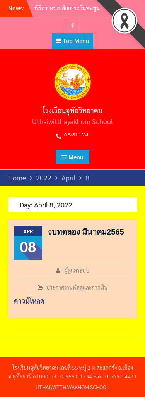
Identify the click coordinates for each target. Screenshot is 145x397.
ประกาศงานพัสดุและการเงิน (76, 287)
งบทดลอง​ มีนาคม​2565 (86, 232)
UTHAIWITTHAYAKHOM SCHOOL (72, 386)
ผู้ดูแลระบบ (76, 270)
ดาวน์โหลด (29, 300)
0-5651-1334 (76, 135)
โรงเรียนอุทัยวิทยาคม (72, 110)
